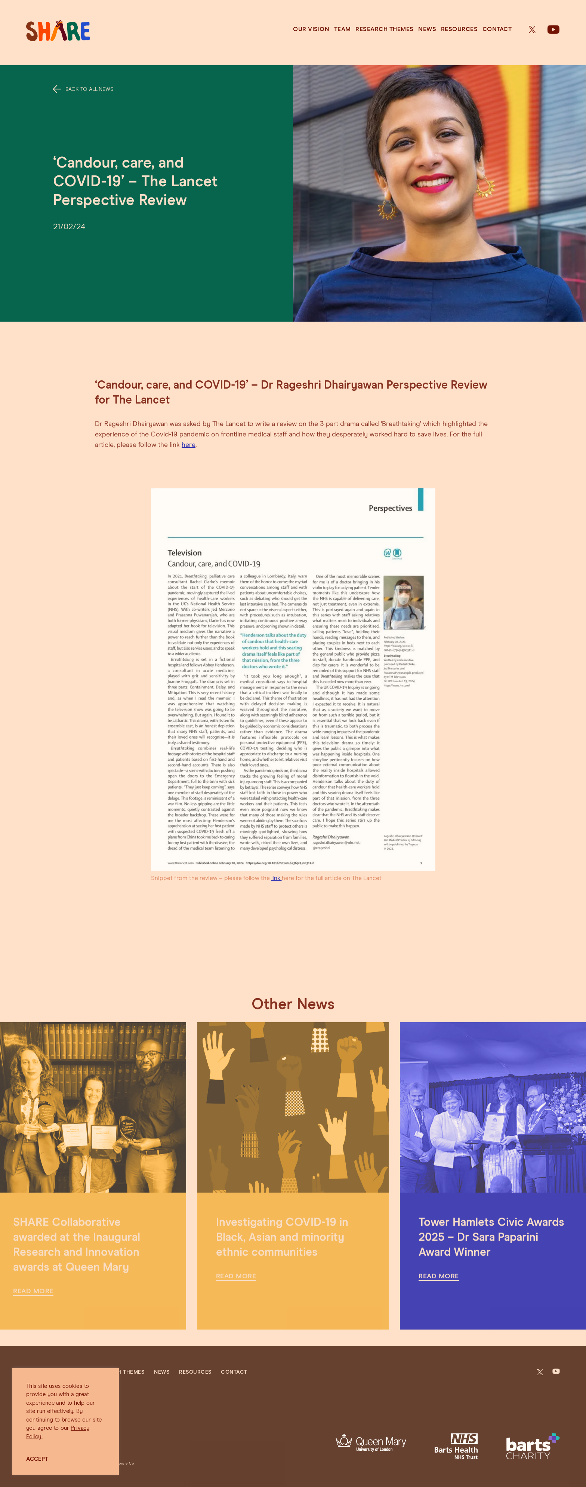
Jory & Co (125, 1463)
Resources (459, 29)
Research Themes (384, 29)
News (427, 29)
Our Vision (311, 29)
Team (342, 29)
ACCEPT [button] (37, 1459)
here (188, 445)
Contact (497, 29)
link (276, 878)
